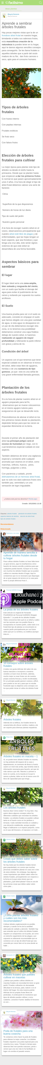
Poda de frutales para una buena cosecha (18, 1032)
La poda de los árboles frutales (20, 609)
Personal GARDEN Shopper (14, 590)
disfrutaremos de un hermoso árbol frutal (21, 476)
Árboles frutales (12, 719)
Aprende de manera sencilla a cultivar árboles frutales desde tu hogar (20, 555)
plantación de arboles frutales (27, 513)
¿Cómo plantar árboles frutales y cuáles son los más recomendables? (20, 918)
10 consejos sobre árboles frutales (18, 664)
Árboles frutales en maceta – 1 (20, 756)
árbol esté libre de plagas (21, 234)
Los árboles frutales (14, 807)
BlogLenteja (9, 737)
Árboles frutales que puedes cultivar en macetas (19, 976)
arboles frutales (12, 513)
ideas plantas (11, 9)
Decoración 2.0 (10, 955)
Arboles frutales (10, 839)
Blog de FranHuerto (11, 643)
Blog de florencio (13, 14)
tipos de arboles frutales (8, 519)
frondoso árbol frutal (11, 35)
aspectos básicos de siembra (10, 516)
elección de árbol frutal (27, 516)
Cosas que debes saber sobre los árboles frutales (20, 860)
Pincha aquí (33, 499)
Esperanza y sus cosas (12, 533)
